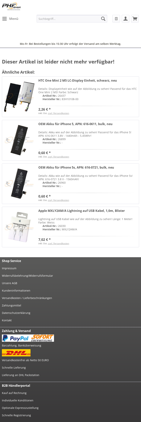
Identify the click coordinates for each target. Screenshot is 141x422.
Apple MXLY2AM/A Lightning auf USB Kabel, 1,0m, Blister (81, 211)
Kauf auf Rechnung (14, 393)
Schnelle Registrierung (16, 415)
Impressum (9, 268)
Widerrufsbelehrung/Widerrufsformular (27, 275)
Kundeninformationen (16, 290)
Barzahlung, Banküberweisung (21, 345)
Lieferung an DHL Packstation (20, 375)
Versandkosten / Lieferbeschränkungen (27, 298)
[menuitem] (10, 19)
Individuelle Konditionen (17, 400)
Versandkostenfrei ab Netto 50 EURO (25, 360)
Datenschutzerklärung (16, 313)
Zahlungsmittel (11, 305)
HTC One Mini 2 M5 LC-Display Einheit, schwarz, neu (77, 81)
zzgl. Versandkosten (58, 113)
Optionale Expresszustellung (20, 408)
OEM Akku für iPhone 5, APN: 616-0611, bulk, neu (75, 124)
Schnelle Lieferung (14, 367)
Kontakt (7, 320)
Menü (10, 18)
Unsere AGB (9, 283)
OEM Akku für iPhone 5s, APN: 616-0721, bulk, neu (76, 168)
